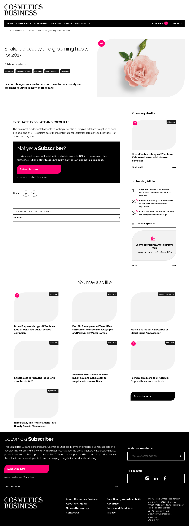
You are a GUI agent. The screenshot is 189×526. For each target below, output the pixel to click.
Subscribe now (29, 169)
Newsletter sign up (77, 508)
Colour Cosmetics (24, 71)
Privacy (111, 512)
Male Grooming (51, 71)
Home (10, 23)
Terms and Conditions (120, 508)
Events (68, 23)
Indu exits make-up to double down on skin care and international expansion (156, 203)
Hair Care (38, 71)
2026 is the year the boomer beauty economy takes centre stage (156, 213)
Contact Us (72, 512)
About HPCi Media (76, 503)
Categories (22, 23)
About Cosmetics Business (82, 499)
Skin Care (65, 71)
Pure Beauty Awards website (124, 499)
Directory (80, 23)
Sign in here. (42, 177)
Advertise (113, 503)
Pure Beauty (40, 23)
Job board (55, 23)
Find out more (12, 487)
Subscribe (159, 23)
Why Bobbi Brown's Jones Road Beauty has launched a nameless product (155, 192)
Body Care (9, 71)
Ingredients (52, 391)
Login (176, 23)
